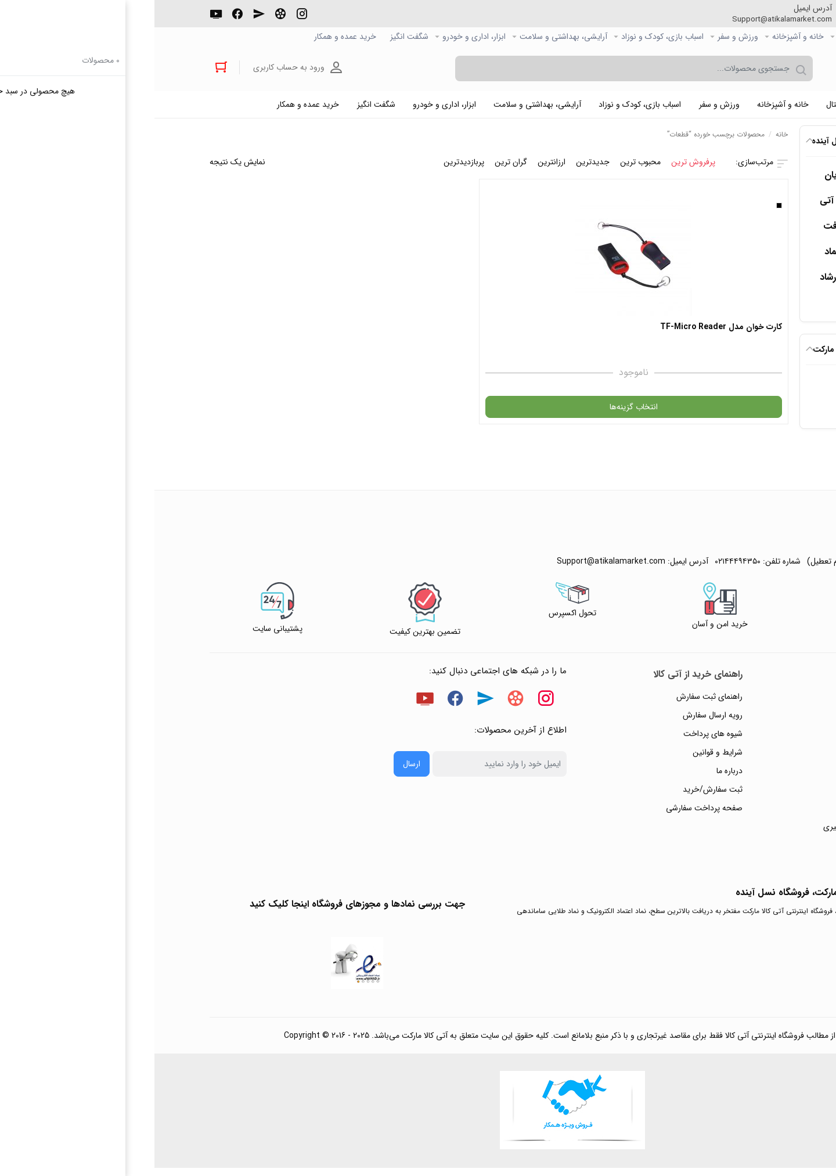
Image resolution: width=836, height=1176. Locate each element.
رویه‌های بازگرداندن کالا (735, 739)
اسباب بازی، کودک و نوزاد (508, 37)
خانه (627, 139)
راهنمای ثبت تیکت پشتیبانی (727, 701)
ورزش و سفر (583, 37)
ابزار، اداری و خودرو (319, 37)
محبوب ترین (486, 166)
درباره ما (575, 776)
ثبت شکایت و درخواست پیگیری (721, 831)
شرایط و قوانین (563, 757)
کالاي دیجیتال (705, 37)
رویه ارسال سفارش (558, 720)
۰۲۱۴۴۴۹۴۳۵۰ (738, 20)
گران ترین (356, 166)
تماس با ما (756, 794)
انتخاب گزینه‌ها (562, 412)
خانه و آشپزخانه (643, 37)
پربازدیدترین (309, 166)
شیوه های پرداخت (558, 739)
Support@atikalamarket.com (621, 20)
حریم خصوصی (748, 757)
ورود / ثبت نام (749, 813)
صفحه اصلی (761, 37)
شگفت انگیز (255, 37)
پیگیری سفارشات (746, 776)
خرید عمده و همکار (191, 37)
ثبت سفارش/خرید (558, 794)
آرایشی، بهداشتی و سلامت (409, 37)
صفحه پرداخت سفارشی (549, 813)
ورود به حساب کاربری (138, 68)
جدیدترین (438, 166)
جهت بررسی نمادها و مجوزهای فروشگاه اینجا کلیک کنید (203, 909)
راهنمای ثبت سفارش (555, 701)
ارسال (257, 769)
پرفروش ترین (539, 166)
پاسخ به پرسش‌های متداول (729, 720)
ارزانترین (397, 166)
